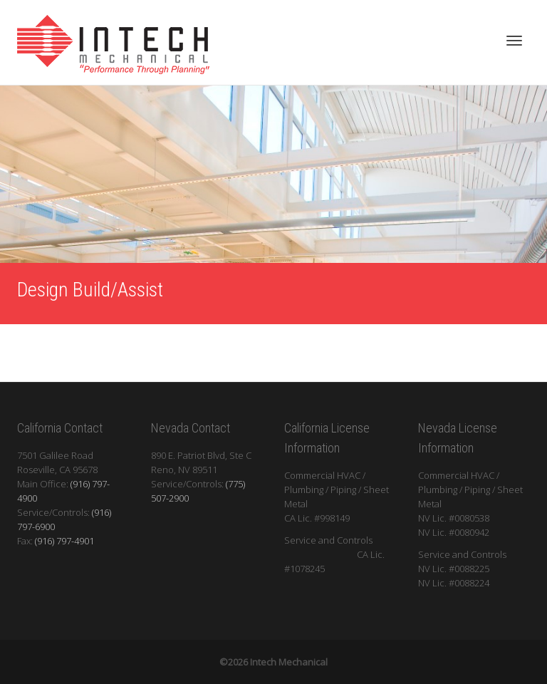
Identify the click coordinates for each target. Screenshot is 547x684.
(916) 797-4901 (64, 540)
